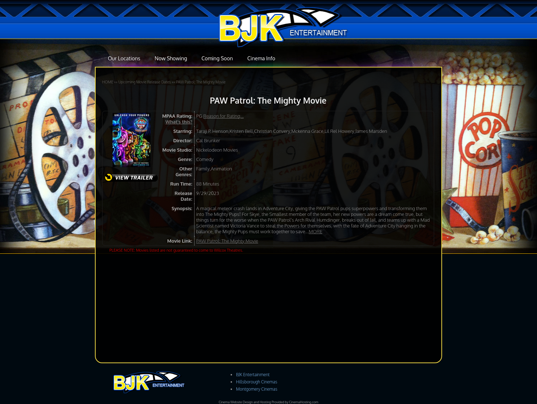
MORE (315, 231)
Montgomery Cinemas (256, 389)
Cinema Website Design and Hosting (245, 402)
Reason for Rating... (223, 116)
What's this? (178, 122)
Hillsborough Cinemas (256, 382)
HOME (107, 81)
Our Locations (124, 58)
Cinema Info (261, 58)
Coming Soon (217, 58)
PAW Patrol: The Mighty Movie (201, 81)
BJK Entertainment (253, 374)
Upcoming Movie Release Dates (144, 81)
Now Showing (171, 58)
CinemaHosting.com (303, 402)
